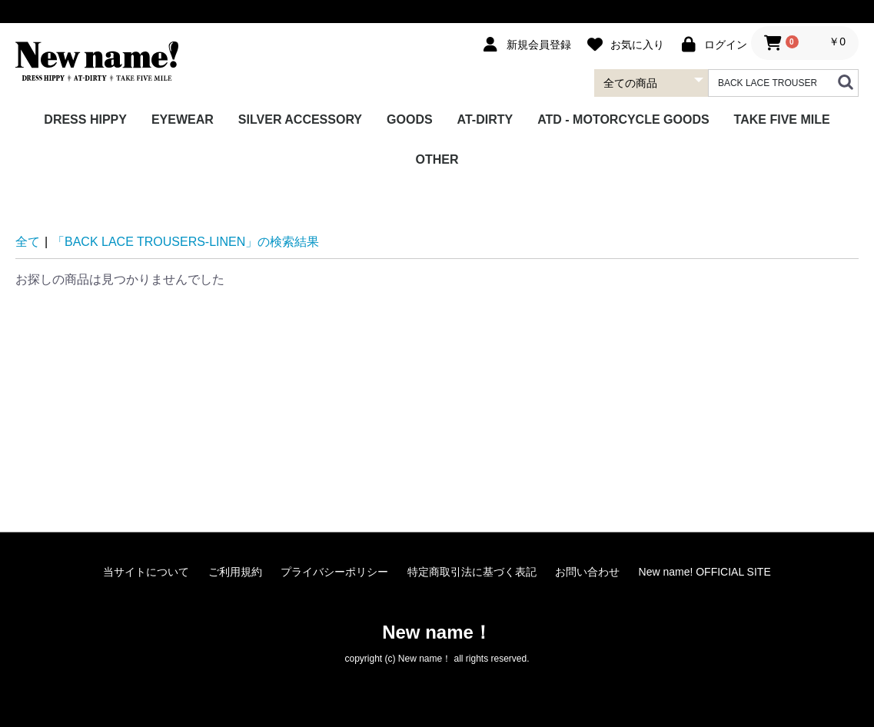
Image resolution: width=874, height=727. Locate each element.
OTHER (437, 159)
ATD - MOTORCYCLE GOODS (623, 119)
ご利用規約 (235, 572)
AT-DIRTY (485, 119)
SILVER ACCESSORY (300, 119)
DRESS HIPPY (85, 119)
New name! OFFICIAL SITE (705, 572)
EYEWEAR (182, 119)
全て (27, 241)
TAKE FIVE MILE (782, 119)
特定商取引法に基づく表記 (472, 572)
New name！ (437, 632)
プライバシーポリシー (334, 572)
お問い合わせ (587, 572)
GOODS (410, 119)
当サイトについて (146, 572)
